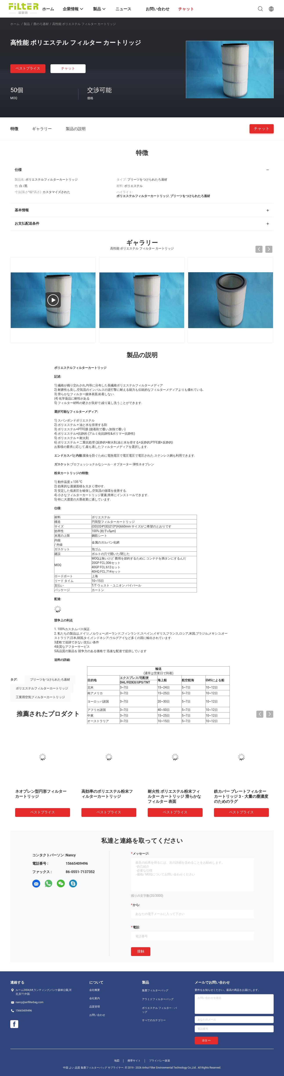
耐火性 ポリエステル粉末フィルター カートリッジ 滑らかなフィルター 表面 (174, 796)
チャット (68, 68)
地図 (116, 1060)
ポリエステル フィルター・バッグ (159, 1009)
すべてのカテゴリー (154, 1020)
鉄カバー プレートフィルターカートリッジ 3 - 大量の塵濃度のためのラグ (241, 796)
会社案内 (94, 998)
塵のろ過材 (41, 24)
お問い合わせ (97, 1015)
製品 (27, 24)
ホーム (15, 24)
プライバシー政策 (159, 1060)
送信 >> (206, 1040)
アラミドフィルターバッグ (158, 999)
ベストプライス (28, 68)
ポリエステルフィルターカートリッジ (42, 688)
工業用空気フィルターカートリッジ (40, 697)
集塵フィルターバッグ (155, 990)
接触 (140, 951)
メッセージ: (141, 853)
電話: (136, 927)
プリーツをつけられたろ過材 (50, 679)
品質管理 (94, 1006)
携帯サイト (134, 1060)
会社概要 (94, 990)
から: (136, 905)
